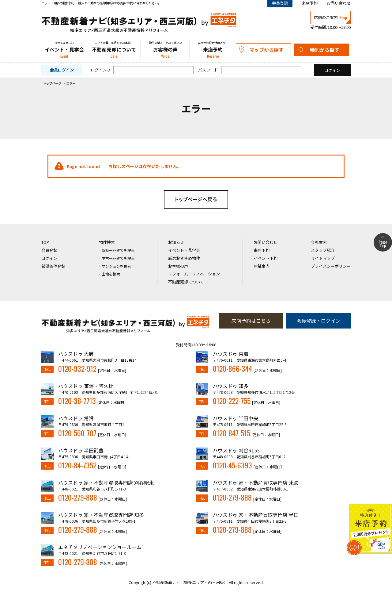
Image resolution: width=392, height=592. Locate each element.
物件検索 (107, 242)
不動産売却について (114, 50)
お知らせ (176, 242)
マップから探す (266, 49)
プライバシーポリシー (331, 266)
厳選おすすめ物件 (184, 258)
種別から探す (324, 49)
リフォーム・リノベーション (194, 274)
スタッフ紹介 (323, 250)
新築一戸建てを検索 (118, 250)
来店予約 (310, 3)
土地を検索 (111, 273)
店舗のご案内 (330, 17)
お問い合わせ (339, 3)
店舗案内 (262, 266)
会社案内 (319, 242)
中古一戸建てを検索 (118, 258)
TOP (45, 242)
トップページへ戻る (196, 199)
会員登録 (49, 250)
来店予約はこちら (251, 320)
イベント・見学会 (64, 50)
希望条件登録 (53, 266)
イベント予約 (265, 258)
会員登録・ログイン (318, 320)
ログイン (49, 258)
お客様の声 (165, 50)
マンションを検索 (116, 266)
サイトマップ (323, 258)
